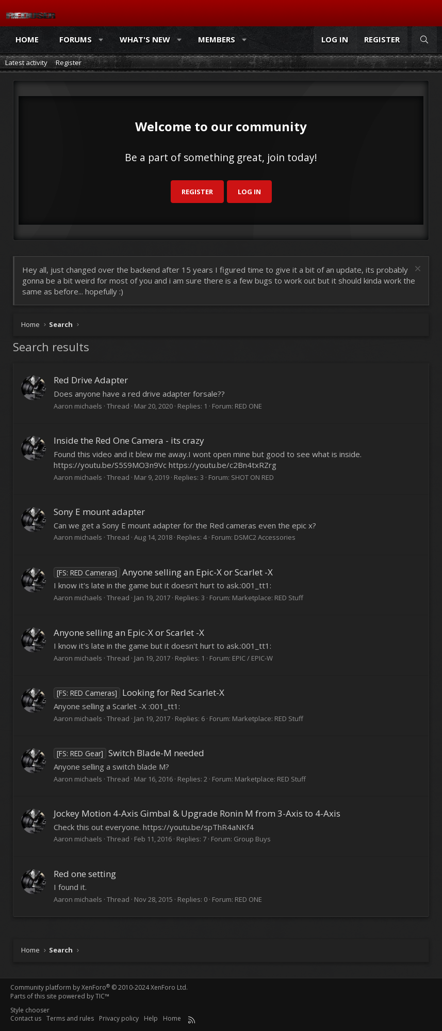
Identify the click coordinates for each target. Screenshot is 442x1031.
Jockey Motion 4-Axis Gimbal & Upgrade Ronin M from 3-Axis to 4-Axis (197, 813)
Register (68, 62)
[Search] (424, 39)
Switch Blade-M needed (129, 753)
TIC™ (102, 996)
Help (151, 1018)
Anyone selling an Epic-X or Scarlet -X (163, 572)
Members (216, 39)
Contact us (25, 1018)
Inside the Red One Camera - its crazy (129, 440)
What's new (145, 39)
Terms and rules (70, 1018)
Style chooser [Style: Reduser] (30, 1010)
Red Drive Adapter (91, 380)
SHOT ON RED (252, 477)
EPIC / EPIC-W (252, 658)
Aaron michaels (78, 406)
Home (27, 39)
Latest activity (26, 62)
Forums (75, 39)
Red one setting (85, 874)
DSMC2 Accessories (265, 537)
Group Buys (252, 838)
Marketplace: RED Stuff (267, 597)
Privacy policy (119, 1018)
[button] (101, 39)
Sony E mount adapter (99, 512)
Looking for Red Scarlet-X (139, 692)
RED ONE (248, 406)
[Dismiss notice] (416, 269)
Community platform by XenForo (99, 987)
